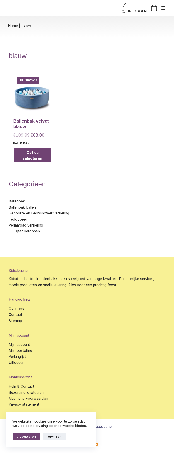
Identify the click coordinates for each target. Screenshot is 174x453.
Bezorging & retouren (26, 392)
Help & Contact (21, 386)
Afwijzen (54, 436)
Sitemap (15, 320)
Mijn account (19, 344)
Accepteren (26, 436)
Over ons (16, 308)
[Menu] (163, 8)
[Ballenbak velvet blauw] (32, 93)
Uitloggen (16, 362)
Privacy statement (24, 404)
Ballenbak (21, 143)
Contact (15, 314)
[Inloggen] (134, 11)
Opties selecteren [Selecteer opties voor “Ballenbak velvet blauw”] (32, 155)
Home (13, 25)
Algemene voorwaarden (28, 398)
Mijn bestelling (20, 350)
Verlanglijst (17, 356)
